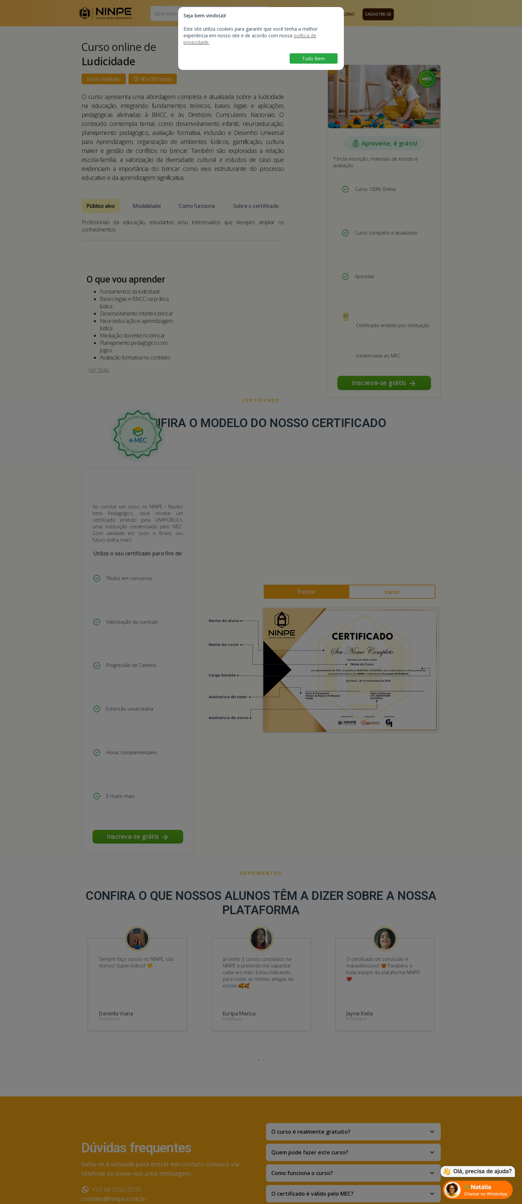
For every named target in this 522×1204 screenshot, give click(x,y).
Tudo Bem (313, 58)
